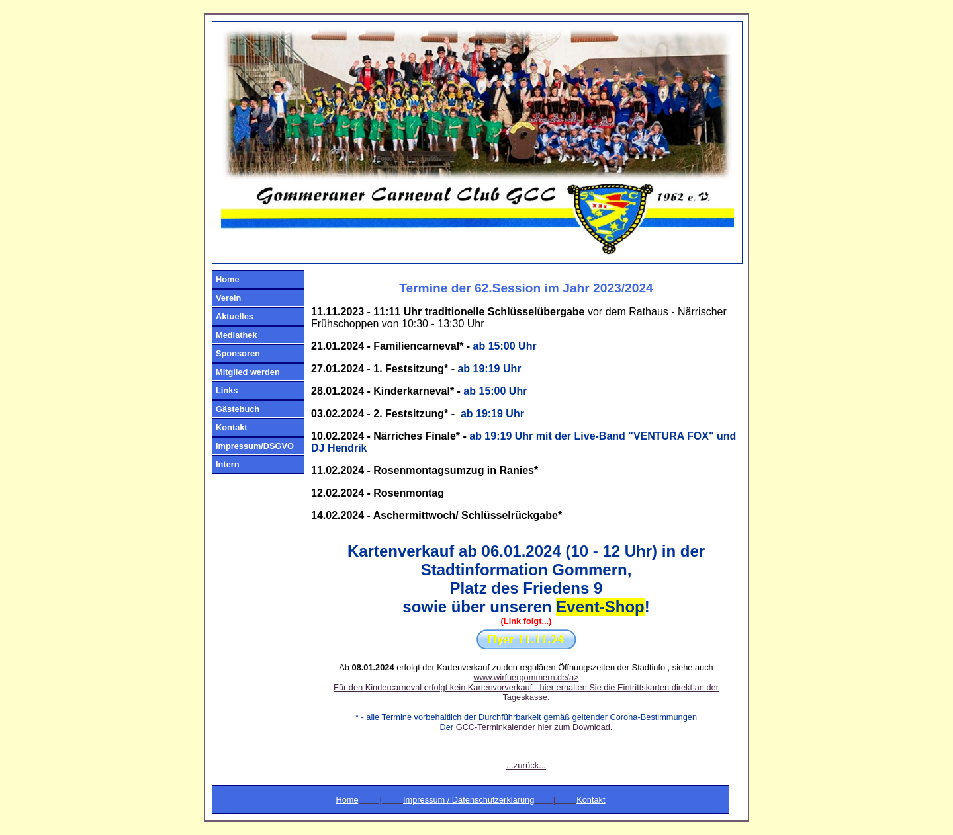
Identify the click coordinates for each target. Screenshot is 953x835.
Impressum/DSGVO (255, 446)
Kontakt (232, 427)
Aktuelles (234, 316)
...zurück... (526, 765)
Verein (228, 298)
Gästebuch (237, 409)
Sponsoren (238, 353)
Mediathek (236, 335)
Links (227, 390)
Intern (228, 464)
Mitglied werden (248, 372)
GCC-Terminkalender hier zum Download (533, 727)
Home (228, 279)
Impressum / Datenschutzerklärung (468, 800)
